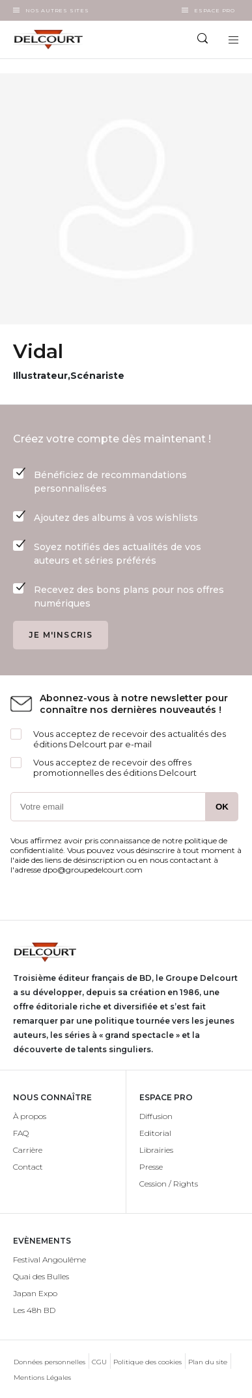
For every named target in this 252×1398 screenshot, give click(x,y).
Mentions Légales (42, 1377)
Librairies (156, 1150)
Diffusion (156, 1116)
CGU (99, 1362)
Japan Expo (35, 1293)
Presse (151, 1167)
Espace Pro (214, 10)
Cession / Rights (168, 1183)
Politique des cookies (147, 1362)
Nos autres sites (57, 10)
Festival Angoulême (49, 1259)
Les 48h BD (34, 1310)
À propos (29, 1116)
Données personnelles (49, 1362)
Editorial (155, 1133)
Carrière (27, 1150)
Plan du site (207, 1362)
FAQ (21, 1133)
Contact (28, 1167)
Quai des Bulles (41, 1276)
